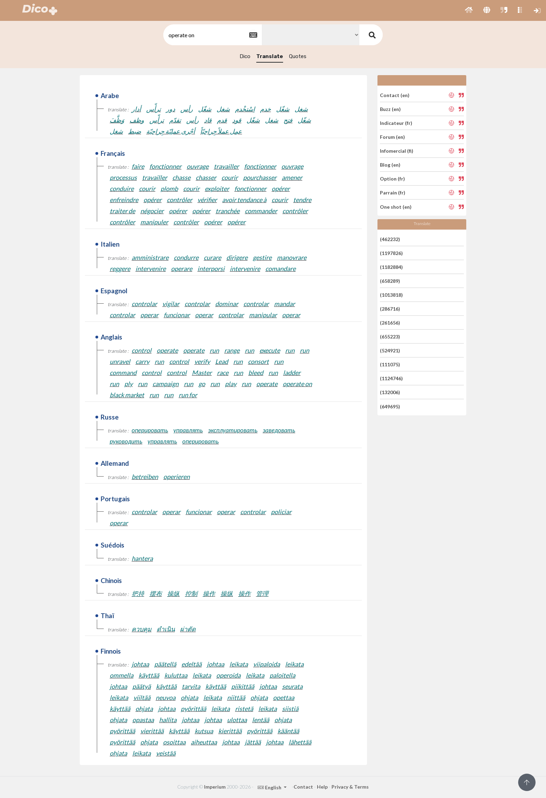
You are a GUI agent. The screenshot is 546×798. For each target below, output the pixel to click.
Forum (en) (392, 137)
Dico (245, 56)
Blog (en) (390, 165)
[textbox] (212, 35)
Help (322, 787)
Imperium (215, 787)
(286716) (390, 309)
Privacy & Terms (350, 787)
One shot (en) (396, 206)
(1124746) (391, 378)
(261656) (390, 323)
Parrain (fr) (392, 192)
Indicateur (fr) (396, 123)
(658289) (390, 281)
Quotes (297, 56)
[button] (469, 10)
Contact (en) (395, 95)
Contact (303, 787)
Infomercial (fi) (396, 151)
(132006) (390, 392)
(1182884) (391, 267)
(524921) (390, 350)
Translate (269, 56)
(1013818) (391, 295)
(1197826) (391, 253)
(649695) (390, 406)
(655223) (390, 337)
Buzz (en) (390, 109)
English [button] (270, 787)
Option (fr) (392, 179)
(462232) (390, 239)
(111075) (390, 364)
